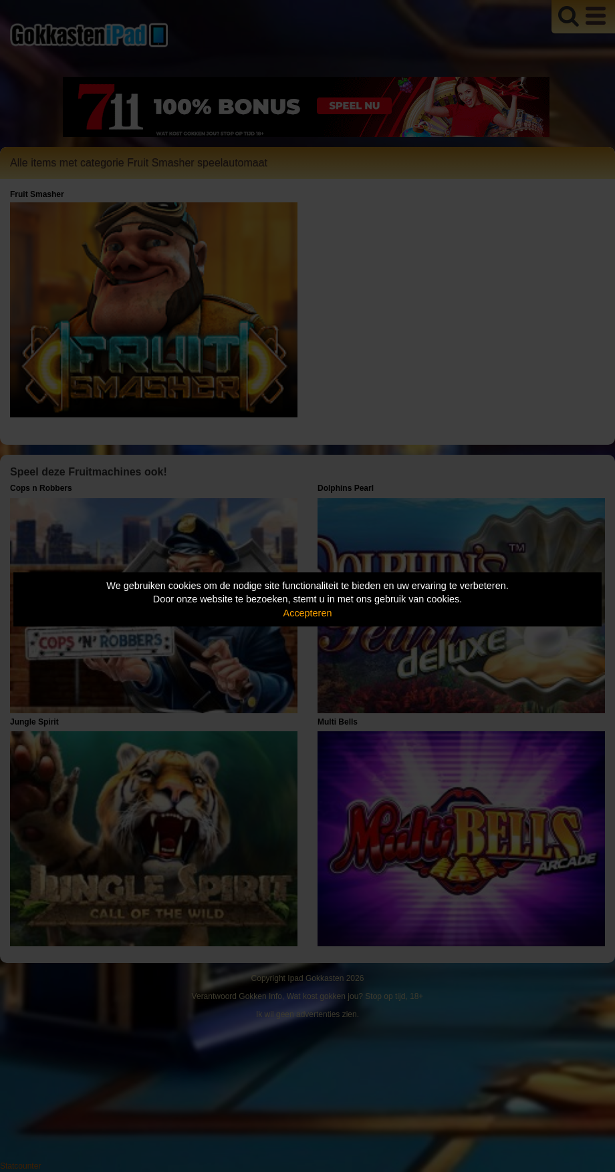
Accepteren (307, 613)
